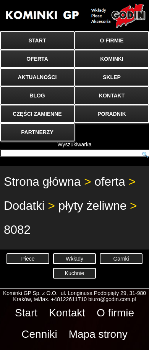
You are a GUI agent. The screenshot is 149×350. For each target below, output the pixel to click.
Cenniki (39, 334)
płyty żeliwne (92, 205)
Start (26, 313)
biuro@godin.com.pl (112, 299)
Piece (27, 259)
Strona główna (42, 181)
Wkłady (74, 259)
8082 (17, 230)
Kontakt (67, 313)
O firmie (115, 313)
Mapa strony (98, 334)
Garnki (121, 259)
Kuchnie (74, 273)
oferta (109, 181)
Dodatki (24, 205)
